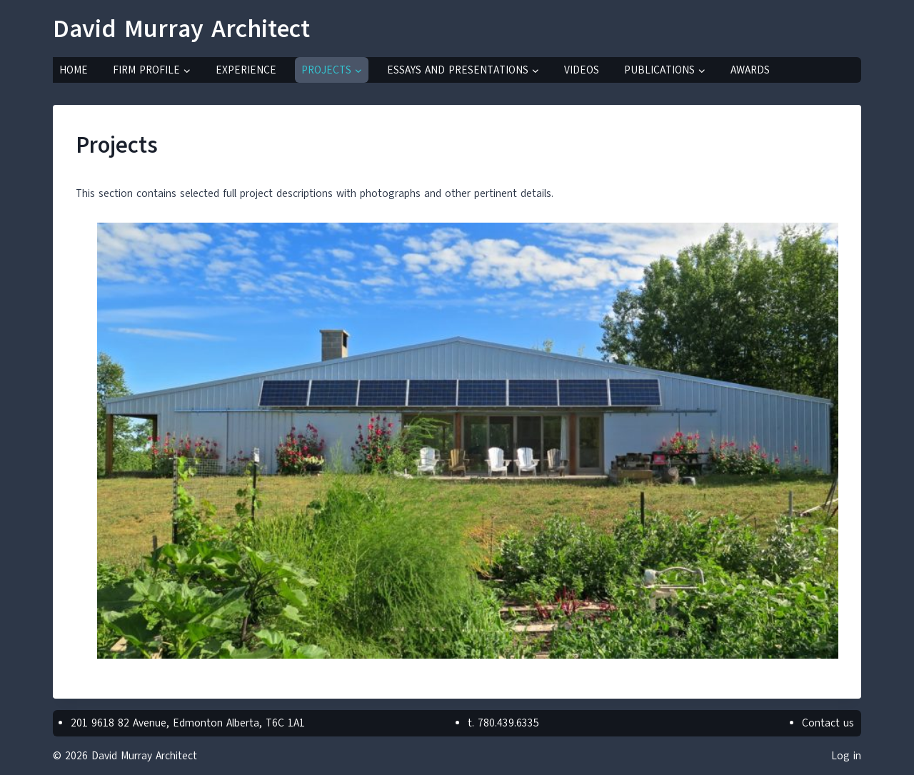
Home (73, 70)
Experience (246, 70)
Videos (581, 70)
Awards (750, 70)
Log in (846, 756)
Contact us (828, 723)
